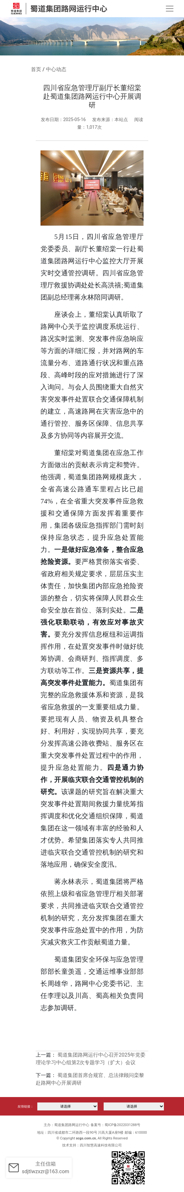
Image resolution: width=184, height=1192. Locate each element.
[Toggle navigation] (169, 9)
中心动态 (56, 69)
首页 (36, 69)
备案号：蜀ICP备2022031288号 (115, 1125)
